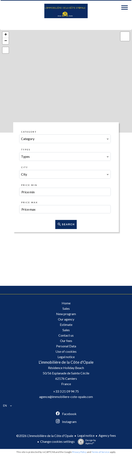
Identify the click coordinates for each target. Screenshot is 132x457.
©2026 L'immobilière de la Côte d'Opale (44, 436)
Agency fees (107, 435)
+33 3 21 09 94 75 (66, 391)
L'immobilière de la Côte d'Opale (66, 362)
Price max (29, 202)
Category (29, 132)
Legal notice (85, 435)
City (24, 167)
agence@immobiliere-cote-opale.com (66, 397)
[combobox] (64, 139)
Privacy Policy (79, 452)
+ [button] (5, 35)
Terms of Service (101, 452)
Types (25, 149)
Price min (29, 185)
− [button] (5, 41)
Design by (86, 442)
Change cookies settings (57, 441)
